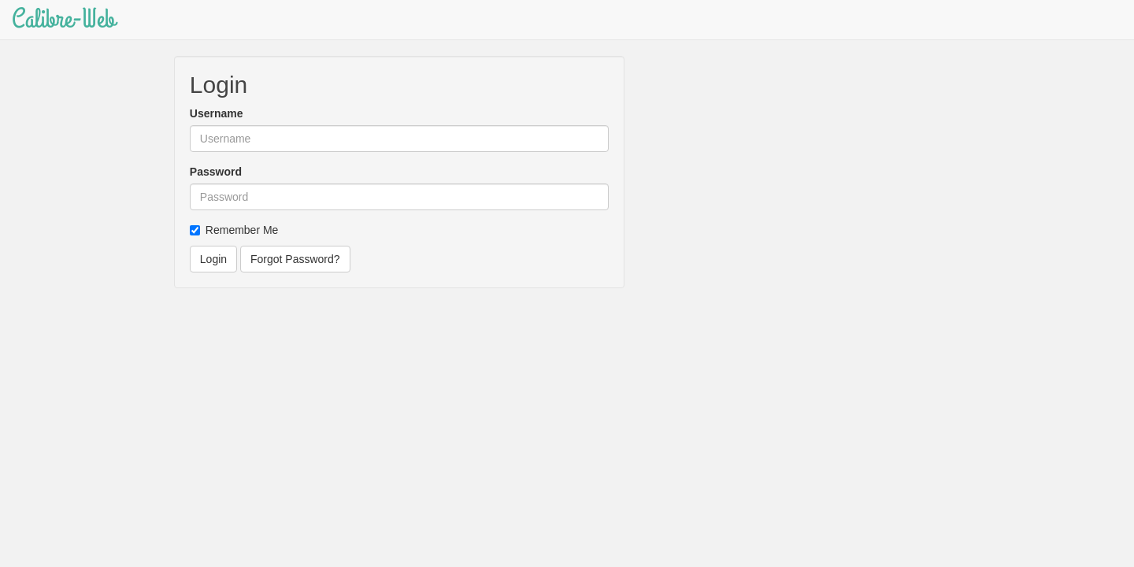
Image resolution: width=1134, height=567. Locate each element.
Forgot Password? (295, 259)
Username (216, 113)
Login (213, 259)
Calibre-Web (63, 19)
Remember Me (234, 230)
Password (216, 171)
